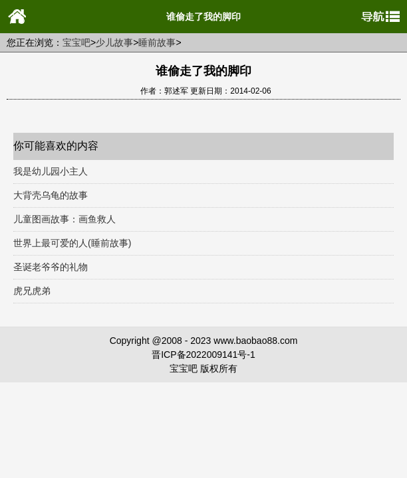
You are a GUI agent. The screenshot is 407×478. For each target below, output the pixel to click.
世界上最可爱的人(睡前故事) (72, 243)
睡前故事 (157, 42)
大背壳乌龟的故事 (50, 195)
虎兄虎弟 (32, 290)
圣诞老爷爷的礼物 (50, 267)
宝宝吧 (76, 42)
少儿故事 (114, 42)
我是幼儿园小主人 (50, 171)
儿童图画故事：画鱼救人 (64, 219)
